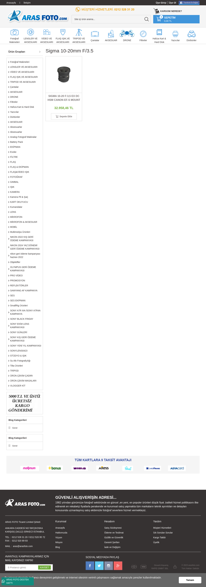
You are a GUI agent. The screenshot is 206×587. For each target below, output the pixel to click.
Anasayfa (60, 528)
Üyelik (156, 542)
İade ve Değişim (112, 547)
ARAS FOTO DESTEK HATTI (15, 581)
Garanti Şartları (112, 542)
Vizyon (58, 537)
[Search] (111, 19)
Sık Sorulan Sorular (163, 532)
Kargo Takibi (159, 537)
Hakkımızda (61, 532)
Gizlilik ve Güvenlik (113, 537)
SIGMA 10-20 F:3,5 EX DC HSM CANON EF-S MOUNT (63, 98)
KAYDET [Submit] (44, 567)
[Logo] (37, 16)
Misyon (58, 542)
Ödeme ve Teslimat (114, 532)
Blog (57, 547)
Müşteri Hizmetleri (162, 528)
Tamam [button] (190, 580)
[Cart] (165, 19)
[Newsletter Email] (29, 567)
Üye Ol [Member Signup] (172, 2)
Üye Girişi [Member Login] (161, 2)
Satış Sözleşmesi (113, 528)
